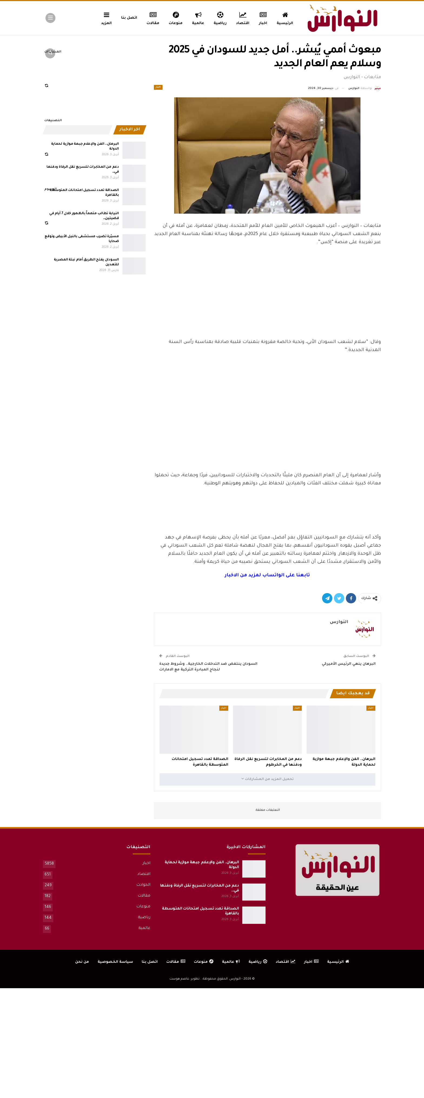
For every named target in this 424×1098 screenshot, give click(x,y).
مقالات (153, 17)
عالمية (198, 17)
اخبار (263, 17)
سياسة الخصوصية (115, 962)
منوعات (176, 17)
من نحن (82, 962)
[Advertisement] (267, 298)
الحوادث (143, 885)
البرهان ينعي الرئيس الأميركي (349, 664)
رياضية (220, 17)
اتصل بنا (129, 18)
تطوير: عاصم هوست (185, 979)
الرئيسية (285, 17)
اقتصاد (242, 17)
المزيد (106, 17)
